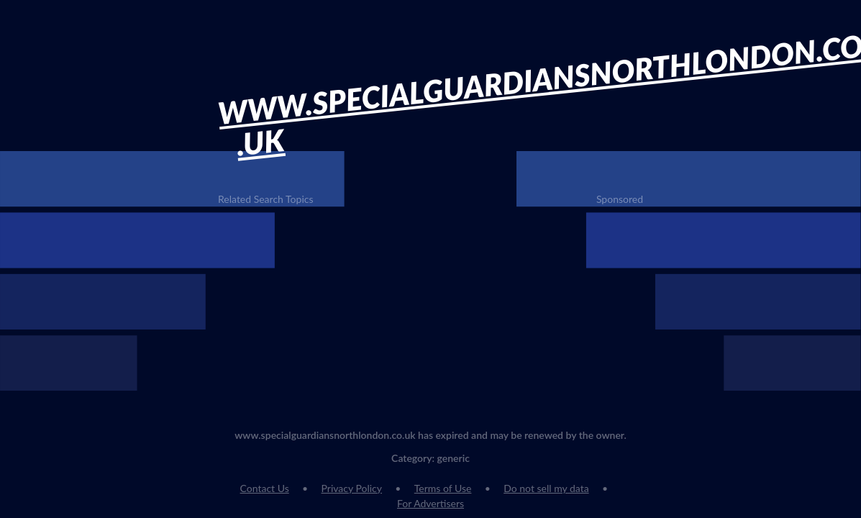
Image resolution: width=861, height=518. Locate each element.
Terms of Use (443, 488)
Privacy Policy (352, 488)
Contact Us (264, 488)
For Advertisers (430, 503)
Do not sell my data (546, 488)
